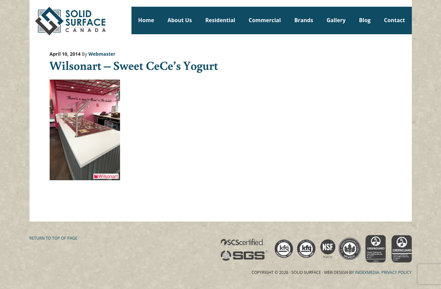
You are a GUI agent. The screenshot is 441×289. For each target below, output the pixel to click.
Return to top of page (53, 238)
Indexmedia (367, 272)
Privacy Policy (396, 272)
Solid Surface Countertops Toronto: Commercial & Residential (33, 20)
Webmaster (102, 54)
